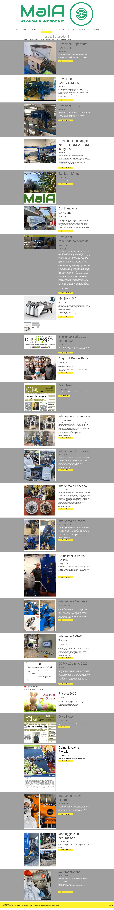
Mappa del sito (9, 904)
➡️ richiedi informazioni (66, 61)
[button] (35, 323)
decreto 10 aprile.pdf (32, 688)
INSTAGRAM (83, 95)
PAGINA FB (63, 96)
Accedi (111, 904)
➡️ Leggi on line (64, 395)
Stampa (3, 904)
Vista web (111, 905)
